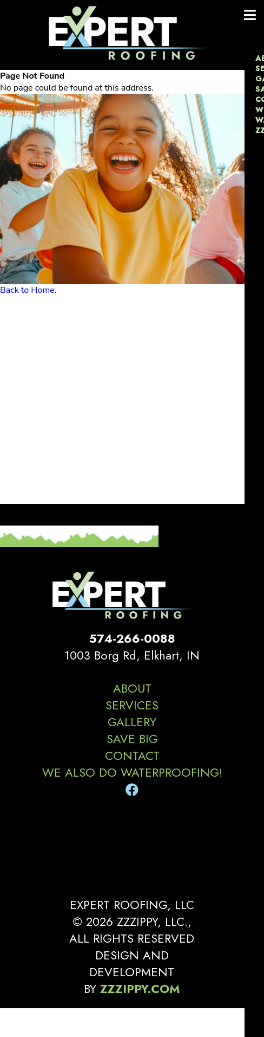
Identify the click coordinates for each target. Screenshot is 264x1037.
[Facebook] (132, 790)
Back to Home (27, 290)
